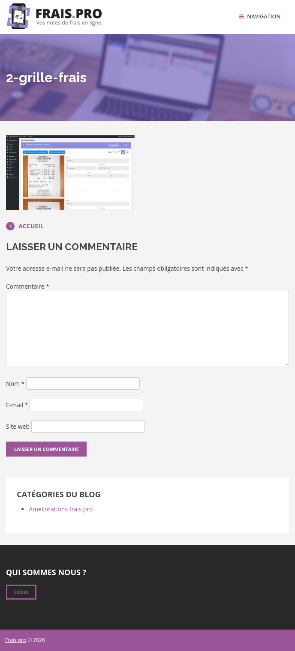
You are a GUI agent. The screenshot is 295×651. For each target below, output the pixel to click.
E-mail (17, 405)
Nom (15, 383)
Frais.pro (15, 640)
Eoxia (21, 592)
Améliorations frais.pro (61, 509)
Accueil (25, 226)
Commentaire (27, 286)
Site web (18, 426)
